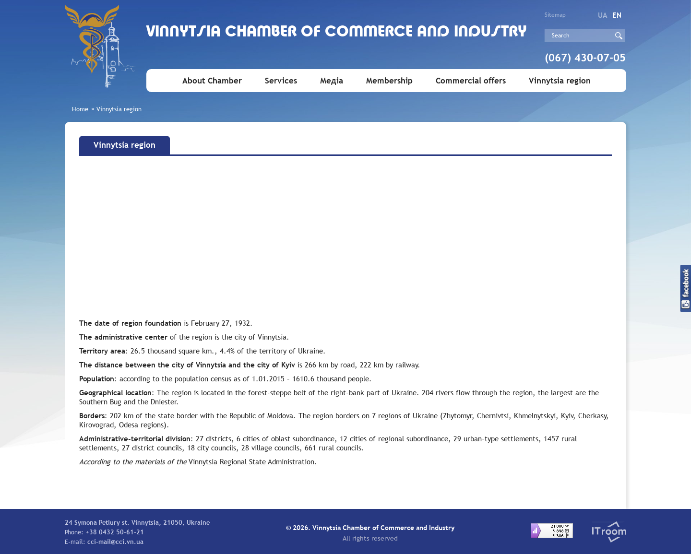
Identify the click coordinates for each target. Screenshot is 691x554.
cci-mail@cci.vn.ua (115, 541)
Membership (389, 80)
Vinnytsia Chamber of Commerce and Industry (336, 32)
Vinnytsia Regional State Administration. (253, 461)
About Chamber (212, 80)
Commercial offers (471, 80)
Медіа (331, 80)
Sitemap (555, 15)
